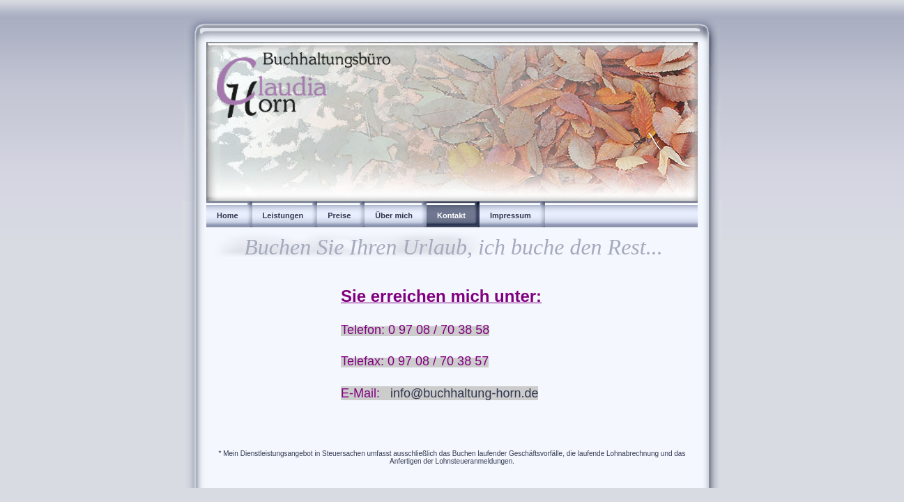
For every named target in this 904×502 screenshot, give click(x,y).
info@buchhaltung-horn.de (464, 393)
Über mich (394, 215)
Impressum (510, 215)
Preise (339, 215)
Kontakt (451, 215)
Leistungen (283, 215)
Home (227, 215)
